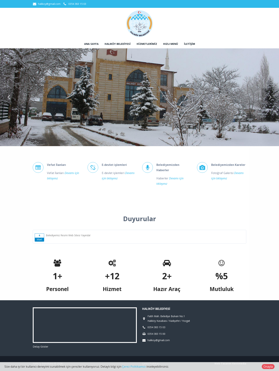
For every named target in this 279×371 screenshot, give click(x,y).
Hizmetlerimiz (147, 44)
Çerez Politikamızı (134, 367)
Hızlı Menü (170, 44)
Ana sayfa (91, 44)
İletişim (189, 44)
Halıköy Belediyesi (118, 44)
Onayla (268, 367)
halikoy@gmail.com (49, 4)
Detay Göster (40, 346)
